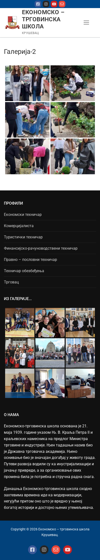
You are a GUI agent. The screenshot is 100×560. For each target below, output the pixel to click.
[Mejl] (55, 549)
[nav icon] (86, 23)
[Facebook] (38, 4)
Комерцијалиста (19, 225)
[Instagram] (46, 4)
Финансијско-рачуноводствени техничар (41, 248)
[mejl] (62, 4)
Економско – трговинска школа (43, 19)
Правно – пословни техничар (30, 259)
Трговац (11, 282)
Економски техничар (23, 214)
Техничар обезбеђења (24, 270)
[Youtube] (54, 4)
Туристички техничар (23, 237)
